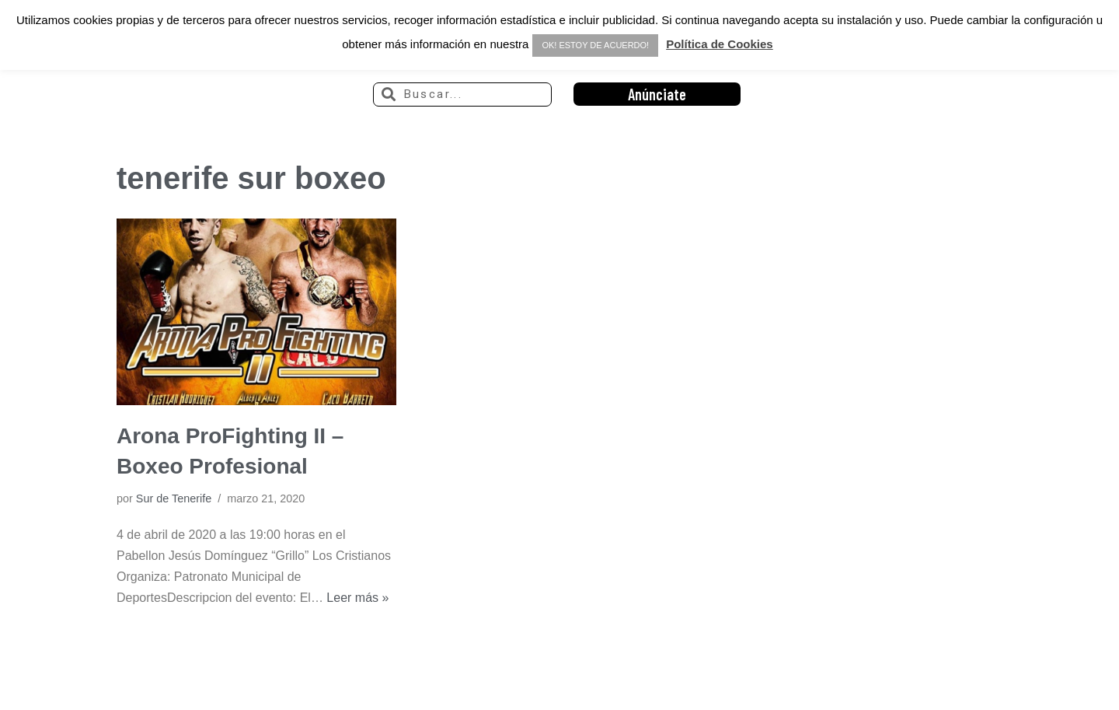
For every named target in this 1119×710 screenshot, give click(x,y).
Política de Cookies (719, 44)
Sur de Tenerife (173, 498)
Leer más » (357, 597)
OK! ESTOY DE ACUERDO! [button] (595, 45)
